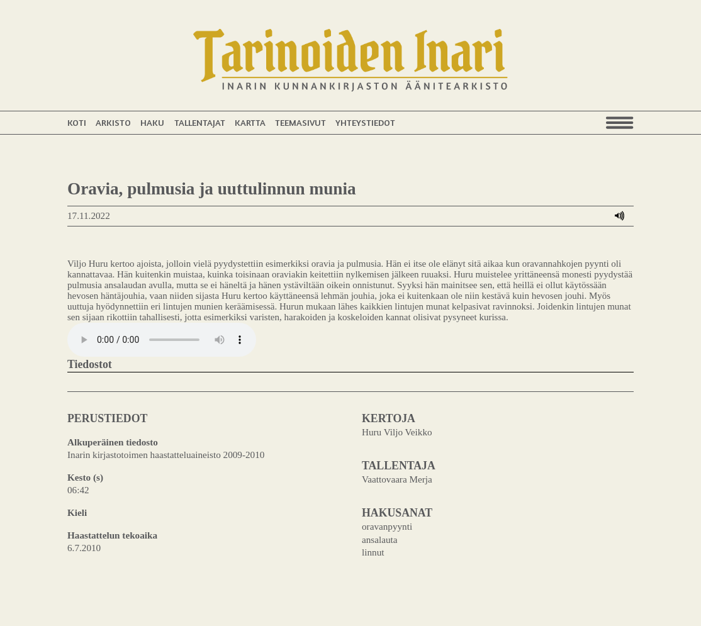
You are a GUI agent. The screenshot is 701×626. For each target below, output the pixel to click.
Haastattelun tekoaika (112, 535)
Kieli (77, 512)
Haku (152, 122)
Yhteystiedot (365, 122)
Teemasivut (300, 122)
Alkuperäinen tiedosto (112, 442)
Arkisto (113, 122)
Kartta (250, 122)
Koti (76, 122)
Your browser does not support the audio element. (161, 340)
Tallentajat (199, 122)
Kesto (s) (85, 477)
